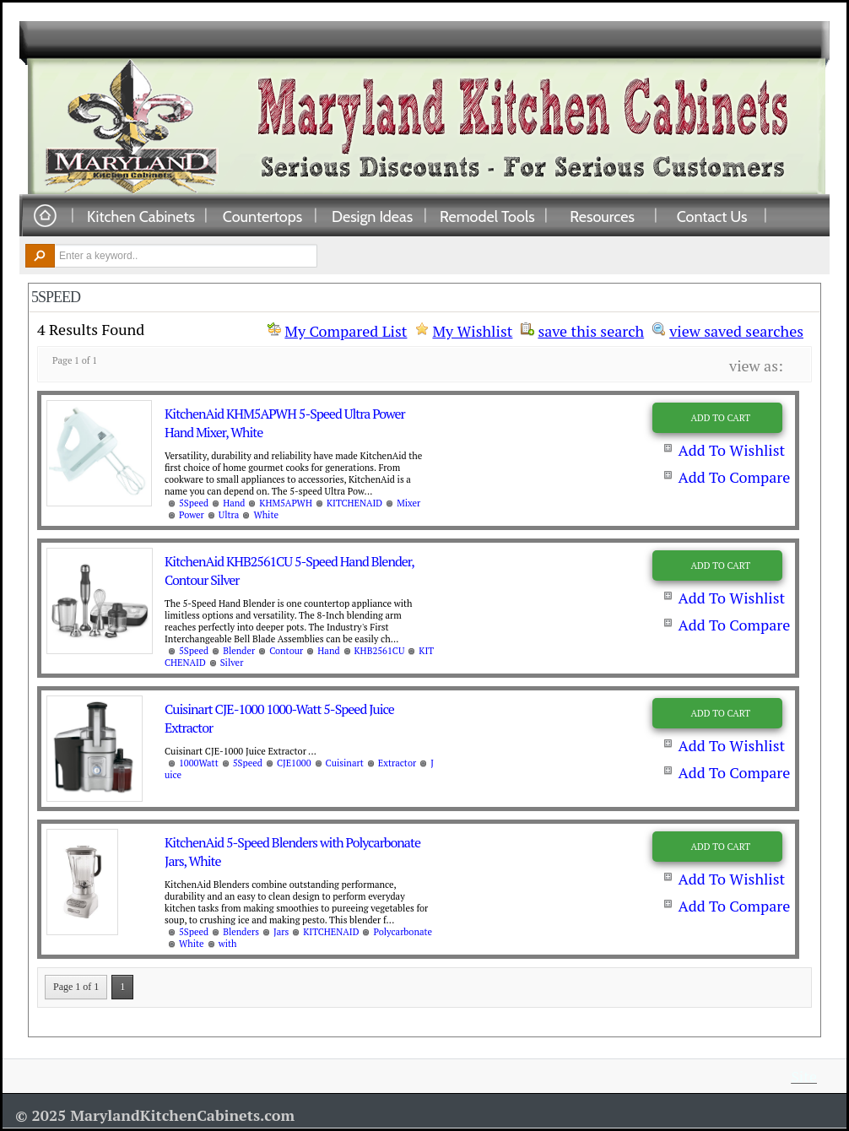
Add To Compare (734, 477)
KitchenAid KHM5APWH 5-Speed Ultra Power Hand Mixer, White (285, 422)
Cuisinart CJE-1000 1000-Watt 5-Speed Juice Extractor (279, 718)
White (265, 515)
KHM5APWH (285, 503)
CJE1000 (294, 763)
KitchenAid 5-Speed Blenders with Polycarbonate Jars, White (292, 851)
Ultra (229, 515)
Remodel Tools (487, 216)
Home (45, 216)
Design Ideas (372, 216)
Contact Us (712, 216)
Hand (234, 503)
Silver (232, 662)
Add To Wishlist (731, 450)
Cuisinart (345, 763)
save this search (591, 329)
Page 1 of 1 (76, 987)
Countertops (262, 216)
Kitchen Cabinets (141, 216)
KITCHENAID (354, 503)
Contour (286, 651)
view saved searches (736, 329)
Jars (281, 932)
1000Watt (199, 763)
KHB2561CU (379, 651)
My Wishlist (472, 331)
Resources (602, 216)
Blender (239, 651)
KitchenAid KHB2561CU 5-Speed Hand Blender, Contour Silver (289, 570)
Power (191, 515)
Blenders (241, 932)
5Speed (193, 503)
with (228, 944)
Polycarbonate (402, 932)
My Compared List (345, 331)
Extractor (397, 763)
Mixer (408, 503)
